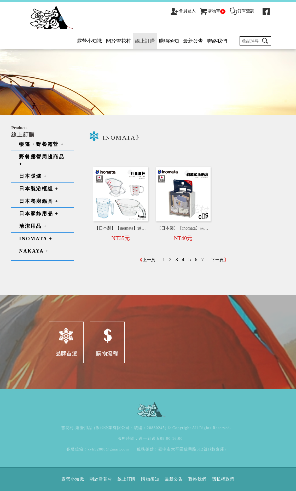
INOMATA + (36, 238)
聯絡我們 (217, 41)
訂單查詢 (241, 11)
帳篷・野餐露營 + (41, 144)
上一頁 (149, 260)
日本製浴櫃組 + (39, 188)
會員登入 (187, 11)
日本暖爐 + (33, 176)
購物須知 (169, 41)
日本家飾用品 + (39, 213)
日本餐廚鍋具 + (39, 201)
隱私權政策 (223, 479)
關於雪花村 (118, 41)
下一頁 (217, 260)
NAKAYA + (34, 251)
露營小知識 (89, 41)
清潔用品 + (33, 226)
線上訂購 (145, 41)
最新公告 (193, 41)
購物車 (212, 11)
